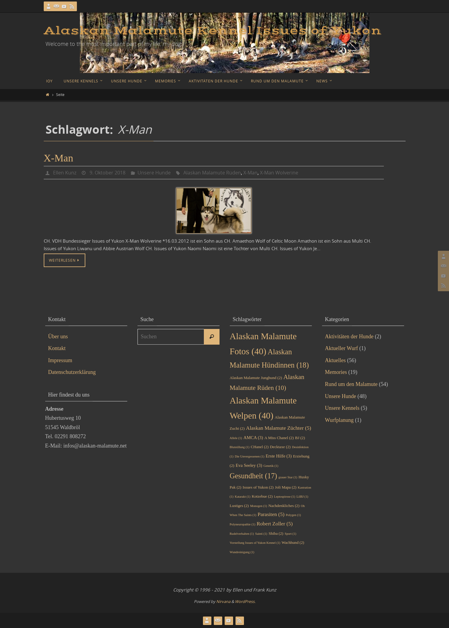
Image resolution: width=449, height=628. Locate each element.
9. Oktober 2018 (107, 172)
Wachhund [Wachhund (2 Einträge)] (293, 542)
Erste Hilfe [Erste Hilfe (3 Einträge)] (279, 456)
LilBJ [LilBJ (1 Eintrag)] (302, 496)
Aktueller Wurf (341, 348)
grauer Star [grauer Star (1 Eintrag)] (287, 477)
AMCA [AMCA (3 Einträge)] (253, 437)
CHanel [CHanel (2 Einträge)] (259, 447)
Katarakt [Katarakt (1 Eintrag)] (242, 496)
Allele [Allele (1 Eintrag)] (236, 438)
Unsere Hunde (154, 172)
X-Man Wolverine (279, 172)
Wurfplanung (339, 420)
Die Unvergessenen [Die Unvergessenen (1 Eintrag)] (249, 456)
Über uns (58, 336)
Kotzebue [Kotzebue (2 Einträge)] (262, 496)
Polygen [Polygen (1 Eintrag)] (293, 515)
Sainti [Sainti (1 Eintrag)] (261, 533)
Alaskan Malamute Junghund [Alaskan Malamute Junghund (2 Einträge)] (256, 377)
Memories (336, 372)
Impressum (60, 360)
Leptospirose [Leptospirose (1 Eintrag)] (284, 496)
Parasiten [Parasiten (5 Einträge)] (271, 514)
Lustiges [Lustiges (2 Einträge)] (239, 505)
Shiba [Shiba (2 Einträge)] (276, 533)
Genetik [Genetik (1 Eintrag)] (271, 465)
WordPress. (245, 601)
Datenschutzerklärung (72, 372)
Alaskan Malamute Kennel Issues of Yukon (212, 31)
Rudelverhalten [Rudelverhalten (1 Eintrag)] (242, 533)
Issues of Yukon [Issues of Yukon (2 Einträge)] (258, 487)
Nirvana (223, 601)
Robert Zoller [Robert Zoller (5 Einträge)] (275, 524)
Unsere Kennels (342, 408)
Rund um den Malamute (351, 384)
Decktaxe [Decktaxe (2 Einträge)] (280, 447)
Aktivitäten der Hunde (349, 336)
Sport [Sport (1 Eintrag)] (290, 533)
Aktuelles (335, 360)
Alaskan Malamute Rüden (212, 172)
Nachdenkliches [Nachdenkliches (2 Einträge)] (283, 505)
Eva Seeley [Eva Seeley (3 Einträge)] (249, 465)
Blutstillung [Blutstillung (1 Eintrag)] (239, 447)
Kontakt (57, 348)
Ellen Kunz (64, 172)
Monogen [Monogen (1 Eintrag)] (258, 506)
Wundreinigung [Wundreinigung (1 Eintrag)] (242, 552)
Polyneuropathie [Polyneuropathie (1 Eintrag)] (242, 524)
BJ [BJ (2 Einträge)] (300, 437)
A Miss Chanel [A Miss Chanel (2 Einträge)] (279, 437)
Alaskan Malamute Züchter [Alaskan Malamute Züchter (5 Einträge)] (278, 428)
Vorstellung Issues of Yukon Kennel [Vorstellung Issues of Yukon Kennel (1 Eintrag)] (255, 542)
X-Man (58, 158)
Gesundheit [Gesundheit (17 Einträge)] (253, 476)
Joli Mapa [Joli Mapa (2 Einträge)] (285, 487)
